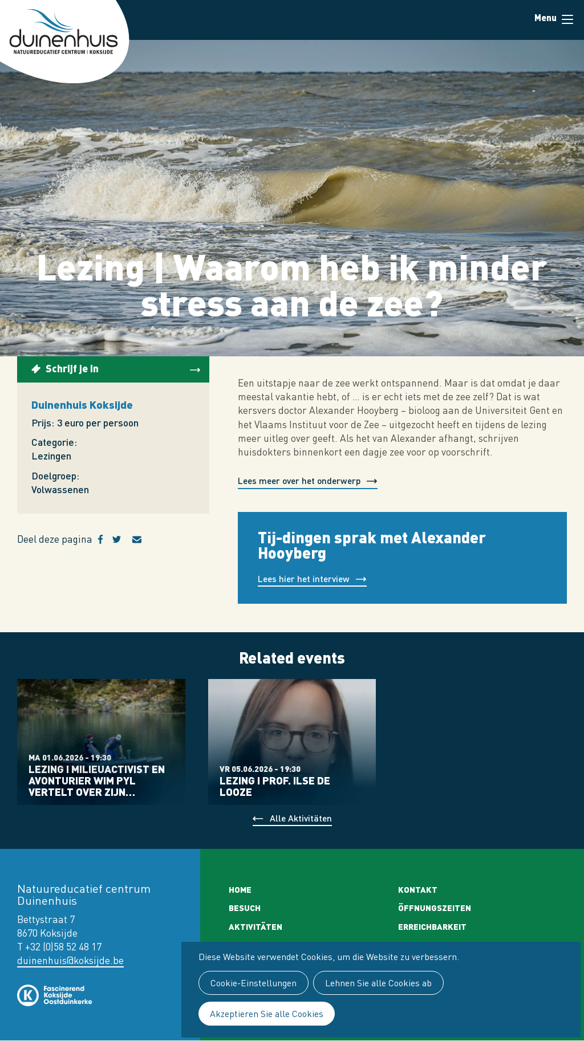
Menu (567, 19)
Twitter (122, 539)
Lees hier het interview (304, 578)
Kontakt (417, 889)
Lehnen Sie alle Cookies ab (378, 983)
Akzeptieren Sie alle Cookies (266, 1013)
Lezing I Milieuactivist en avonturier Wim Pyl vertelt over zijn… (97, 780)
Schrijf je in (72, 368)
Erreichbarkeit (432, 926)
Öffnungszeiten (434, 907)
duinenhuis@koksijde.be (70, 960)
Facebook (105, 539)
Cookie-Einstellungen (253, 983)
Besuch (245, 907)
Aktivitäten (255, 926)
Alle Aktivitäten (301, 817)
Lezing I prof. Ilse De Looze (275, 786)
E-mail (143, 539)
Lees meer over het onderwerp (299, 480)
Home (240, 889)
